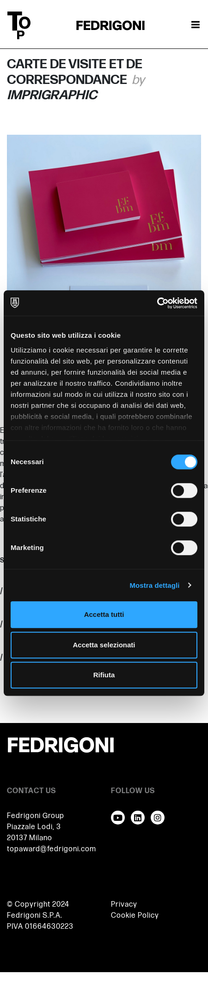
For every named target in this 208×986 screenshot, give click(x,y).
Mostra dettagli (154, 585)
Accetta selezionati (104, 645)
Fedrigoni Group (35, 816)
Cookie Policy (135, 915)
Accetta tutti (104, 614)
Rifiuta (104, 675)
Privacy (124, 904)
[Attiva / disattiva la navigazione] (195, 25)
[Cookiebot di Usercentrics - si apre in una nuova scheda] (156, 303)
